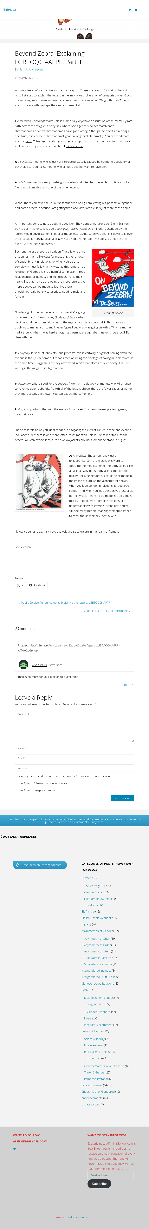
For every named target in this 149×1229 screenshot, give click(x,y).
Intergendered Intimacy (96, 970)
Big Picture (88, 911)
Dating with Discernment (97, 1025)
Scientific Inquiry (94, 1039)
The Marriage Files (95, 886)
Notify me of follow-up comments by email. (43, 783)
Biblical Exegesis (91, 1085)
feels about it (74, 146)
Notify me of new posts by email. (37, 790)
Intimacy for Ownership (98, 899)
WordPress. (86, 1217)
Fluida (73, 1217)
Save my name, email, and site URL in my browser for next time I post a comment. (63, 776)
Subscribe (99, 1184)
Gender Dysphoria (99, 1012)
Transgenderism (94, 1004)
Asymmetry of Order (97, 945)
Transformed (92, 905)
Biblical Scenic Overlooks (97, 918)
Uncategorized (90, 1104)
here (29, 141)
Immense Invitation (96, 1079)
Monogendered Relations (97, 983)
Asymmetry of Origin (97, 938)
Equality (86, 924)
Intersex (89, 1018)
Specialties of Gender (98, 964)
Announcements (92, 1098)
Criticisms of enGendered (98, 1091)
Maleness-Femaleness (99, 998)
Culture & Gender (92, 1031)
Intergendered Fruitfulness (98, 977)
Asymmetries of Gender (97, 931)
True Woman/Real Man (98, 958)
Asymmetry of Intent (97, 951)
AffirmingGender (9, 9)
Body (84, 990)
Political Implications (97, 1052)
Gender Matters (94, 892)
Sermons (87, 878)
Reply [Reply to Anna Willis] (128, 685)
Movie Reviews (93, 1045)
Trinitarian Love (91, 1058)
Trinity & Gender (94, 1072)
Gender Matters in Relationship (104, 1066)
